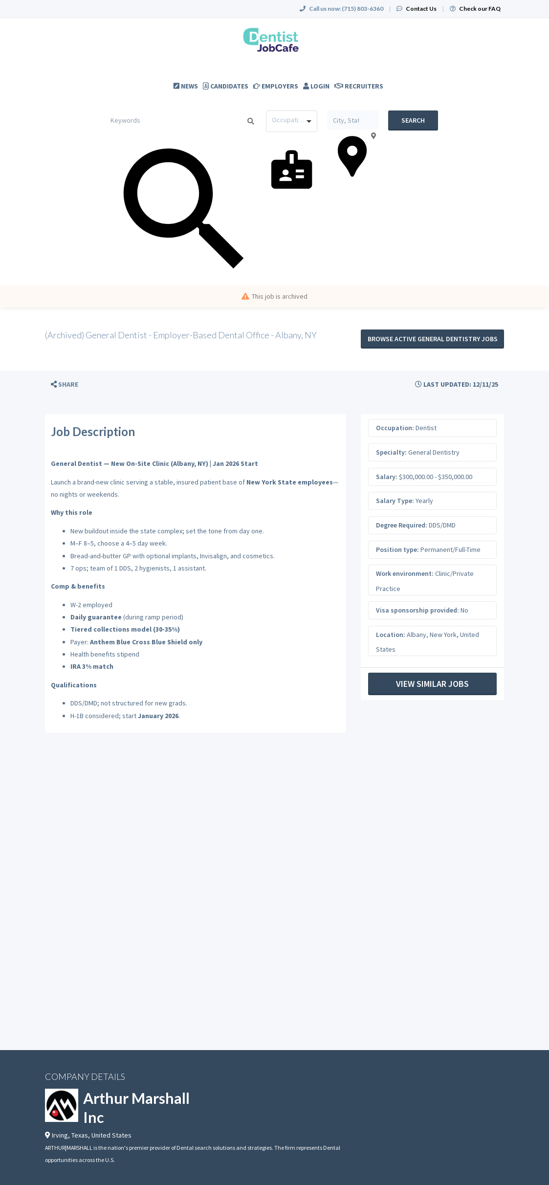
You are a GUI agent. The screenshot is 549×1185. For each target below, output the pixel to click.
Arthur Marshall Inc (136, 1107)
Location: (390, 634)
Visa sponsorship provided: (417, 610)
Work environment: (405, 573)
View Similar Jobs (432, 683)
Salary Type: (395, 500)
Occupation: (395, 427)
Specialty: (391, 452)
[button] (64, 384)
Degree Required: (401, 525)
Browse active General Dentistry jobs (433, 338)
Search (413, 120)
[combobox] (291, 121)
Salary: (386, 476)
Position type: (397, 549)
